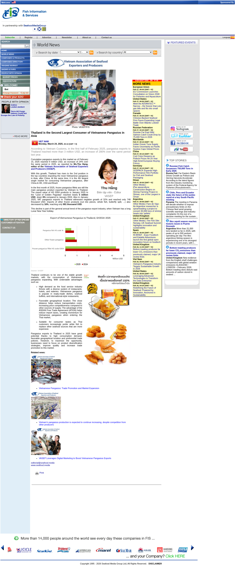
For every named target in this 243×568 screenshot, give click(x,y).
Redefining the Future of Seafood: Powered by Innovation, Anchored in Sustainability (144, 291)
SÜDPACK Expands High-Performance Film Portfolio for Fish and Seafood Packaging (145, 174)
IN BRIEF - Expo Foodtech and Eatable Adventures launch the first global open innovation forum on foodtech (147, 238)
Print (39, 473)
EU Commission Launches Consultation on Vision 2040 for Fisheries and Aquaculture (147, 94)
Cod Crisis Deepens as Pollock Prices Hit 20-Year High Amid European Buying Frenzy (146, 159)
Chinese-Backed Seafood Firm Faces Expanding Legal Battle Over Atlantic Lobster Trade (146, 121)
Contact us (8, 228)
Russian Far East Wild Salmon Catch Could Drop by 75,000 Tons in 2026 (147, 134)
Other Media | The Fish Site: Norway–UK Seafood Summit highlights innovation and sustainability (147, 224)
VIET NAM (44, 141)
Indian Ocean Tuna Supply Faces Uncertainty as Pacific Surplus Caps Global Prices (146, 146)
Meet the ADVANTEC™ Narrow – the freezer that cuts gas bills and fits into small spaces (147, 107)
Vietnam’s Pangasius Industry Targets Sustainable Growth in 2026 (147, 266)
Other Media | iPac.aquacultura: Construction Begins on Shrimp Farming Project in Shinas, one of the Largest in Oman (146, 191)
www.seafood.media (40, 465)
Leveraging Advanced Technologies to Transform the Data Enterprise (145, 278)
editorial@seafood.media (43, 463)
